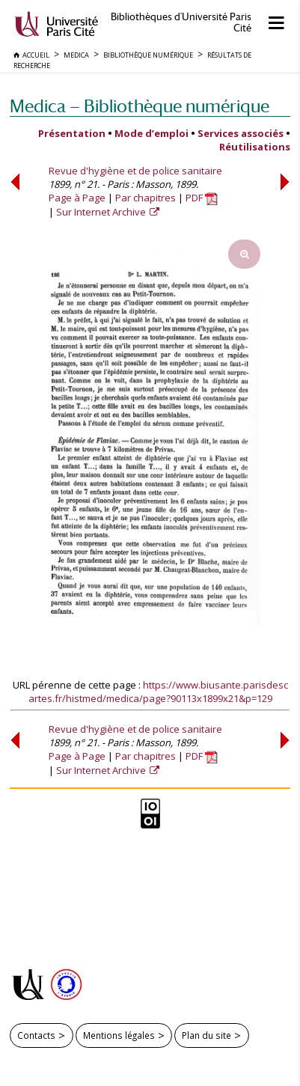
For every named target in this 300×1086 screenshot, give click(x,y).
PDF (202, 197)
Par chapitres (145, 197)
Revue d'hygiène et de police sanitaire (135, 170)
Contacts (36, 1035)
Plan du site (206, 1035)
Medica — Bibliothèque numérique (139, 106)
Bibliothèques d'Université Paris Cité (181, 22)
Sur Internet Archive (102, 212)
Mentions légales (119, 1035)
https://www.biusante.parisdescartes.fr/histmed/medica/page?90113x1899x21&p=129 (158, 691)
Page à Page (77, 197)
